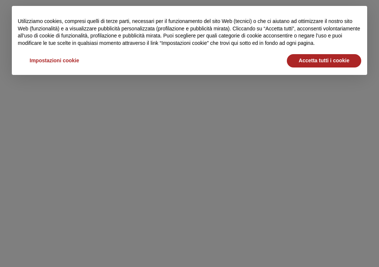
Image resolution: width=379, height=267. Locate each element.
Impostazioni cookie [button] (54, 60)
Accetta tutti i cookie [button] (324, 60)
